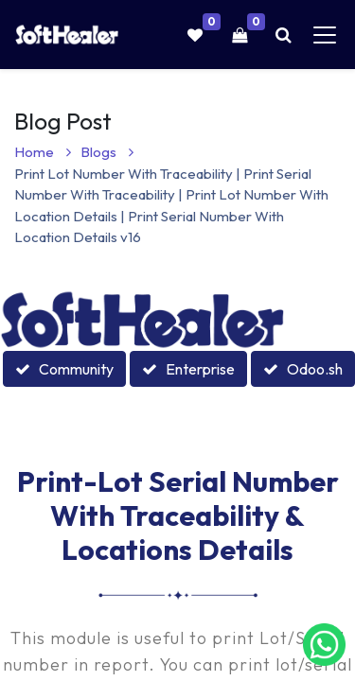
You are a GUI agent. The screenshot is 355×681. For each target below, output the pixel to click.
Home (42, 152)
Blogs (106, 152)
